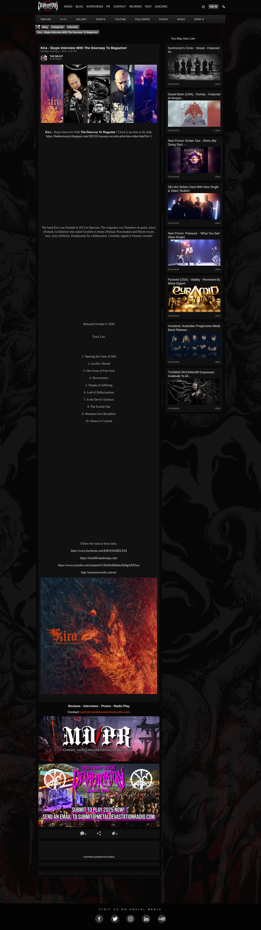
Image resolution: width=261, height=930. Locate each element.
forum (163, 19)
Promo (106, 706)
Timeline (45, 19)
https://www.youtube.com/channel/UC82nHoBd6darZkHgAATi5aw (99, 565)
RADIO (68, 6)
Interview (73, 27)
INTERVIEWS (94, 6)
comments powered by (99, 856)
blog (63, 19)
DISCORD (161, 6)
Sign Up (213, 6)
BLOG (79, 6)
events (100, 19)
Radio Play (122, 706)
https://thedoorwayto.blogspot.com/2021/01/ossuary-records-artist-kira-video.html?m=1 (99, 136)
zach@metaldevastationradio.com (105, 712)
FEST (148, 6)
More (199, 19)
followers (142, 19)
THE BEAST (56, 56)
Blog (45, 27)
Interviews (91, 706)
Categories (58, 27)
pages (181, 19)
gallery (81, 19)
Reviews (74, 706)
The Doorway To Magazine (98, 132)
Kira (48, 132)
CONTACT (119, 6)
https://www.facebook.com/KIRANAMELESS (99, 550)
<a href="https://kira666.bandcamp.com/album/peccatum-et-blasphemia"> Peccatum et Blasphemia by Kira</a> (99, 443)
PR (108, 6)
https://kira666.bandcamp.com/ (99, 558)
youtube (120, 19)
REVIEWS (135, 6)
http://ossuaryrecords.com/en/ (99, 572)
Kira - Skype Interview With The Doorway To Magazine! (67, 32)
